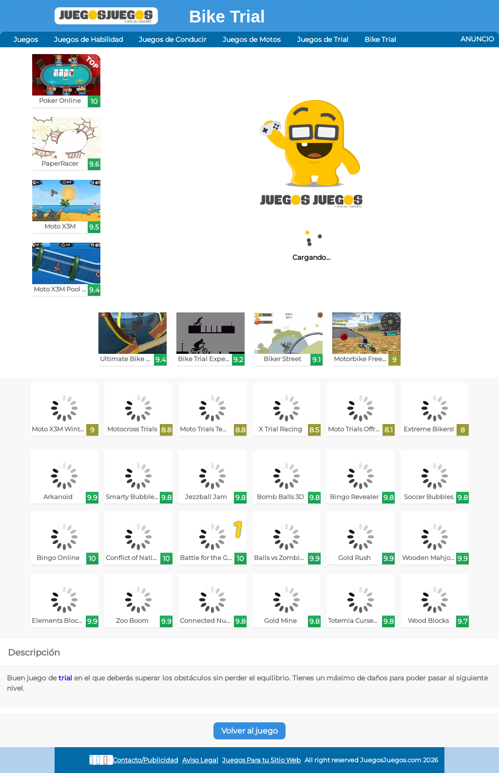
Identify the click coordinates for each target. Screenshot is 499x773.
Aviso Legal (200, 760)
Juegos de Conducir (173, 39)
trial (65, 678)
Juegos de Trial (322, 39)
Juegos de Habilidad (88, 39)
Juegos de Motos (252, 39)
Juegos (26, 39)
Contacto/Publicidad (145, 760)
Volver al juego (249, 730)
